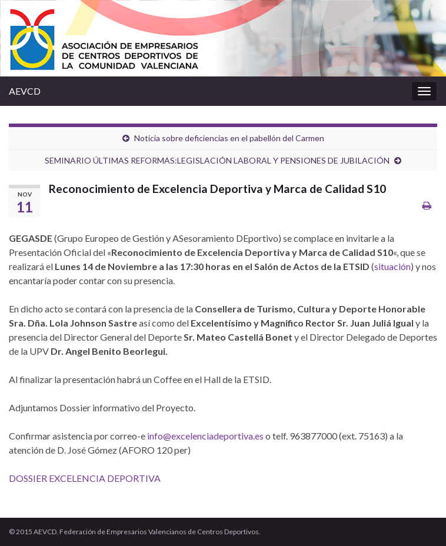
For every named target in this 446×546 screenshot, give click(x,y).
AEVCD (25, 90)
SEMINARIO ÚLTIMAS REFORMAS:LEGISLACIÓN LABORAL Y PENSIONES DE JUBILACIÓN (217, 160)
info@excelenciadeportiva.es (205, 435)
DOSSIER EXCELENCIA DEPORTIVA (85, 478)
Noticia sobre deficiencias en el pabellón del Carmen (229, 138)
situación (392, 266)
